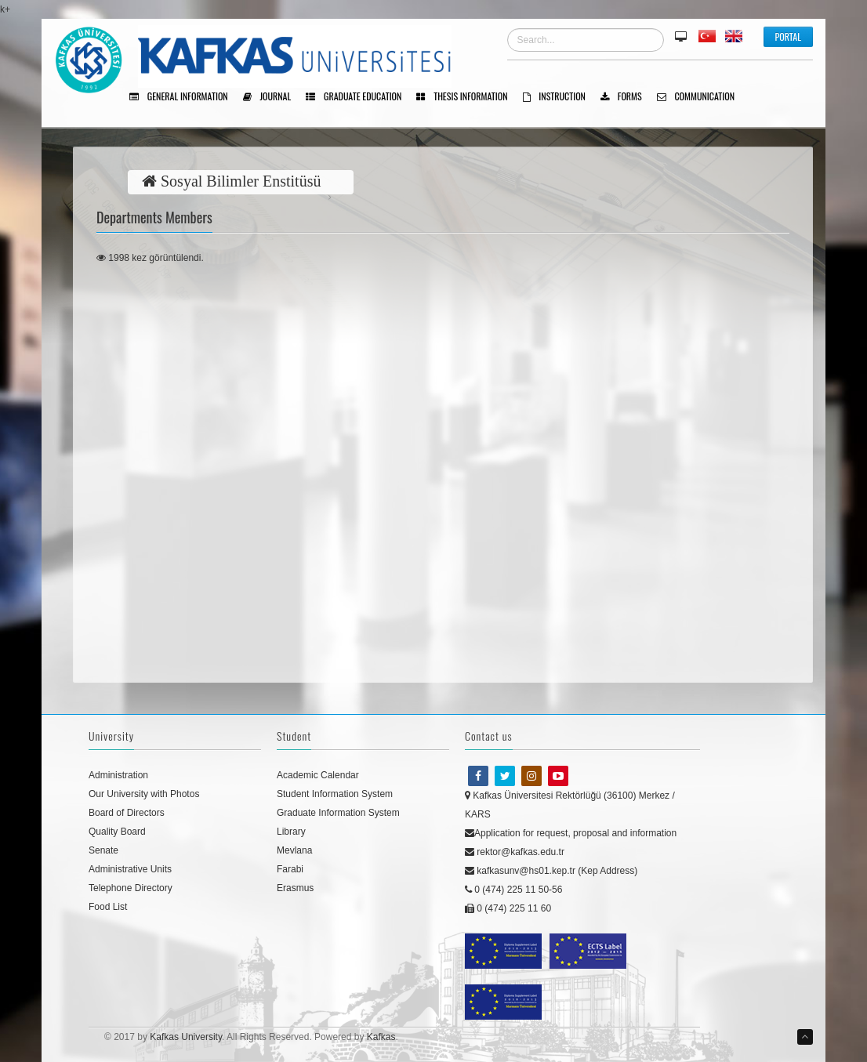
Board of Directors (127, 812)
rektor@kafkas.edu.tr (514, 851)
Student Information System (335, 793)
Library (291, 831)
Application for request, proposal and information (571, 833)
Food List (108, 906)
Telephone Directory (130, 888)
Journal (273, 97)
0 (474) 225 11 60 (508, 908)
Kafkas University (186, 1036)
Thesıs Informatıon (467, 97)
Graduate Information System (338, 812)
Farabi (290, 869)
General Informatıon (184, 97)
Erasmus (295, 888)
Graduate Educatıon (359, 97)
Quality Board (117, 831)
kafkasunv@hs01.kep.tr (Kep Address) (551, 870)
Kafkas (381, 1036)
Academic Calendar (318, 775)
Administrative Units (130, 869)
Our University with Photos (144, 793)
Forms (626, 97)
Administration (118, 775)
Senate (103, 850)
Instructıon (560, 97)
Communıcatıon (701, 97)
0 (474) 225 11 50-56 (513, 889)
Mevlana (294, 850)
